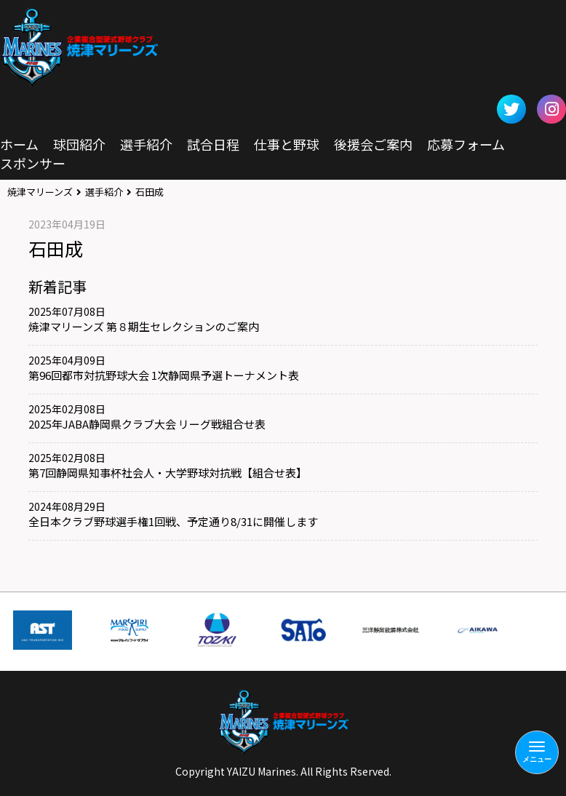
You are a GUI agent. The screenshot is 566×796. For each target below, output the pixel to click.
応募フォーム (466, 144)
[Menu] (537, 752)
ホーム (19, 144)
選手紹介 (146, 144)
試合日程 (213, 144)
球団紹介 (79, 144)
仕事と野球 (286, 144)
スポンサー (32, 163)
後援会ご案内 (373, 144)
